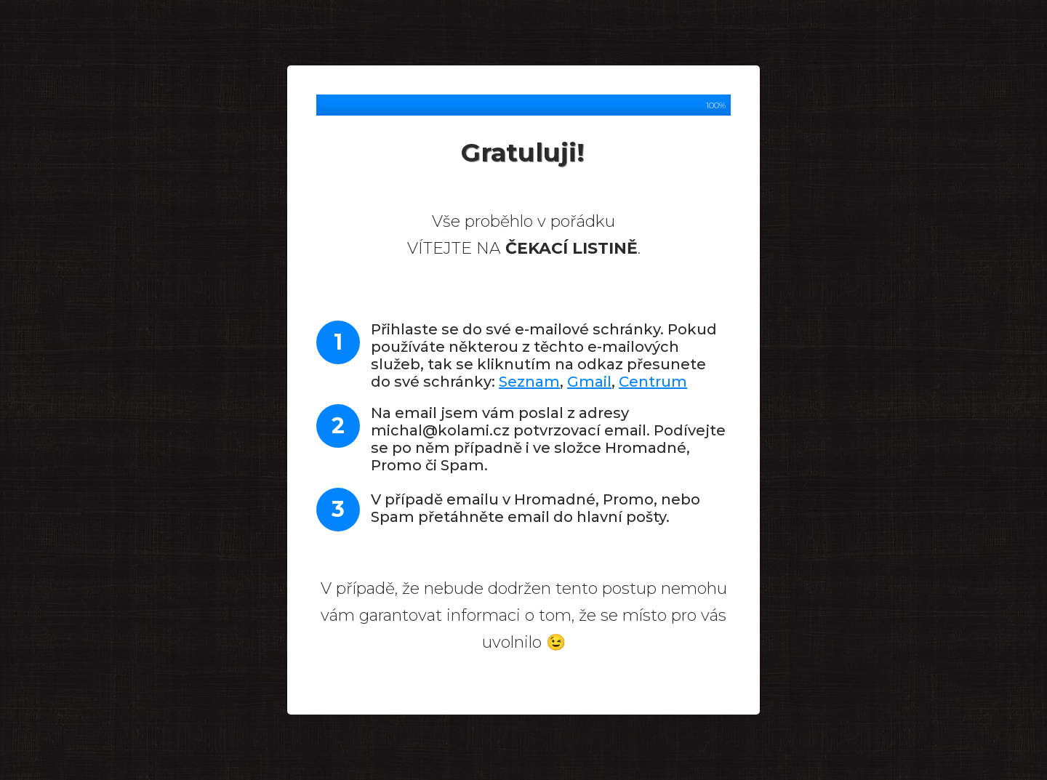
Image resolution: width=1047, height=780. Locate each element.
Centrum (653, 381)
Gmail (589, 381)
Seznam (529, 381)
